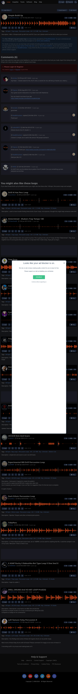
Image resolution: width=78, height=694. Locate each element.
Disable (39, 277)
